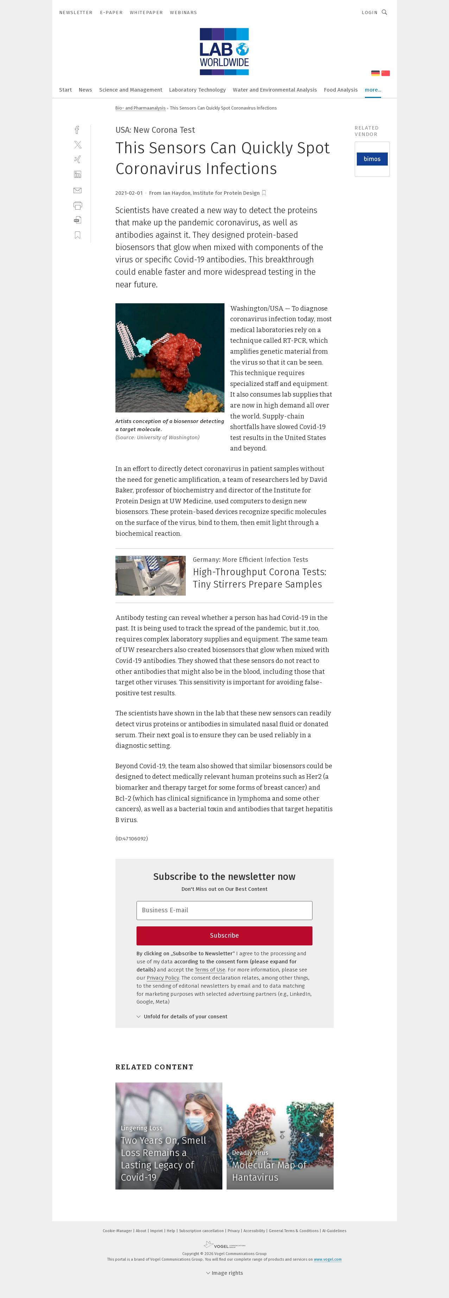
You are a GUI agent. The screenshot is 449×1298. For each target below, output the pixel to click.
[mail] (77, 189)
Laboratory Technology (197, 90)
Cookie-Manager (118, 1231)
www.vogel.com (328, 1259)
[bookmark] (264, 193)
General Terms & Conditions (294, 1231)
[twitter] (77, 144)
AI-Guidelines (334, 1231)
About (141, 1231)
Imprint (157, 1231)
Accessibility (255, 1231)
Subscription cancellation (202, 1231)
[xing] (77, 159)
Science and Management (130, 90)
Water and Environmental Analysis (275, 90)
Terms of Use (210, 970)
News (85, 90)
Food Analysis (341, 90)
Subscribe (224, 935)
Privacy (234, 1231)
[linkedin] (77, 174)
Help (171, 1231)
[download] (77, 220)
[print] (77, 204)
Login (370, 12)
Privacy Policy (163, 978)
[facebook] (77, 129)
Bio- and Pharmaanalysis (140, 108)
